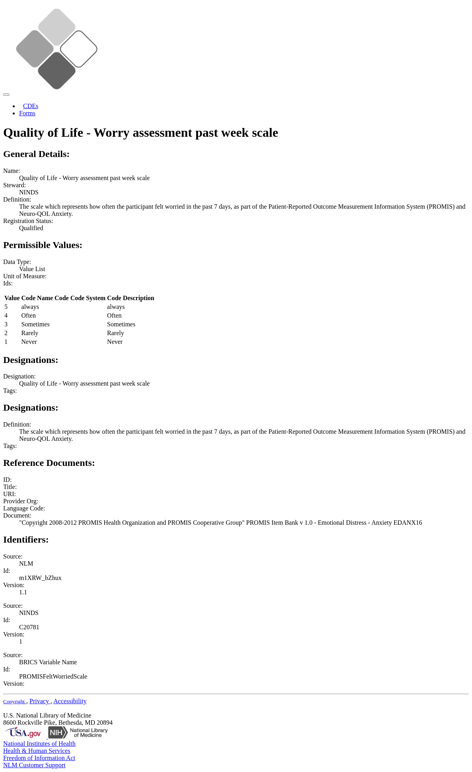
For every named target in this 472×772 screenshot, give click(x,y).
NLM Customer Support (34, 765)
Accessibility (70, 701)
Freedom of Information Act (39, 758)
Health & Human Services (36, 750)
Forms (27, 113)
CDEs (30, 106)
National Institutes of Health (39, 743)
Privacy (40, 701)
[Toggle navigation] (6, 94)
